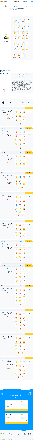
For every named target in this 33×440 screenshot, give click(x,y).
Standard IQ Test (16, 1)
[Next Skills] (30, 426)
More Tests (25, 1)
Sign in (32, 1)
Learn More (16, 423)
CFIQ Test (3, 128)
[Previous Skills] (3, 426)
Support (22, 433)
